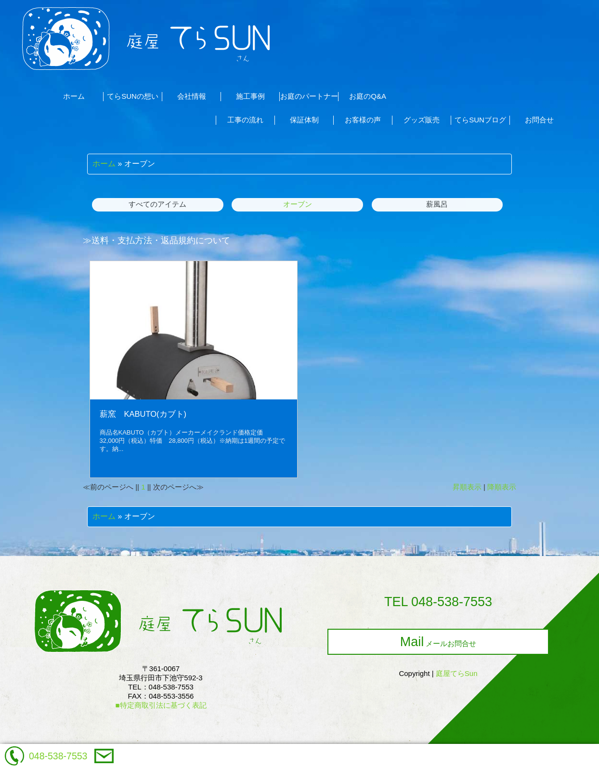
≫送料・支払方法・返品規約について (156, 240)
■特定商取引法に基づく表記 (160, 705)
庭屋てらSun (457, 673)
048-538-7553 (58, 756)
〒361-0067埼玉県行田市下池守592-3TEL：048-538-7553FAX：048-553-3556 (160, 686)
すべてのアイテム (157, 204)
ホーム (104, 163)
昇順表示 (467, 487)
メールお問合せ (438, 642)
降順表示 (501, 487)
